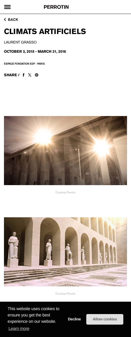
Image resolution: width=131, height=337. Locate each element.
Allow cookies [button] (105, 319)
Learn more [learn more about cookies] (18, 328)
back (11, 19)
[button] (58, 321)
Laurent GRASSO (20, 42)
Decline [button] (74, 319)
